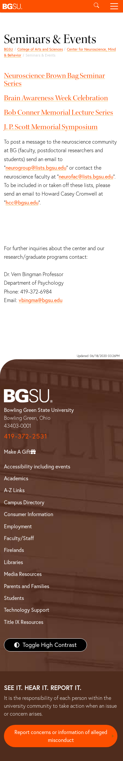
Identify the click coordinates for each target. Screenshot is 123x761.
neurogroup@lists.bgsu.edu (36, 167)
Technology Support (26, 609)
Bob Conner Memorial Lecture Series (58, 112)
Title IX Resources (23, 622)
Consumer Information (28, 514)
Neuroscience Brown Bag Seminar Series (54, 79)
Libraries (13, 562)
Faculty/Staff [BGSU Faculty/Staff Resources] (19, 538)
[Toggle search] (96, 6)
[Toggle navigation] (114, 6)
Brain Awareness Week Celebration (56, 98)
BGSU (8, 49)
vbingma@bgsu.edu (40, 300)
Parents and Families (26, 586)
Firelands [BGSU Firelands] (14, 550)
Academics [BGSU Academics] (16, 478)
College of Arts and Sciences (40, 49)
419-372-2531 (25, 436)
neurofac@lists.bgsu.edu (86, 176)
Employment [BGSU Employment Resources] (18, 526)
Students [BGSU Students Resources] (14, 598)
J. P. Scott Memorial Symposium (51, 126)
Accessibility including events (37, 466)
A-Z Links (14, 490)
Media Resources (23, 574)
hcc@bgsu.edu (22, 202)
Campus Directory (24, 502)
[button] (44, 6)
